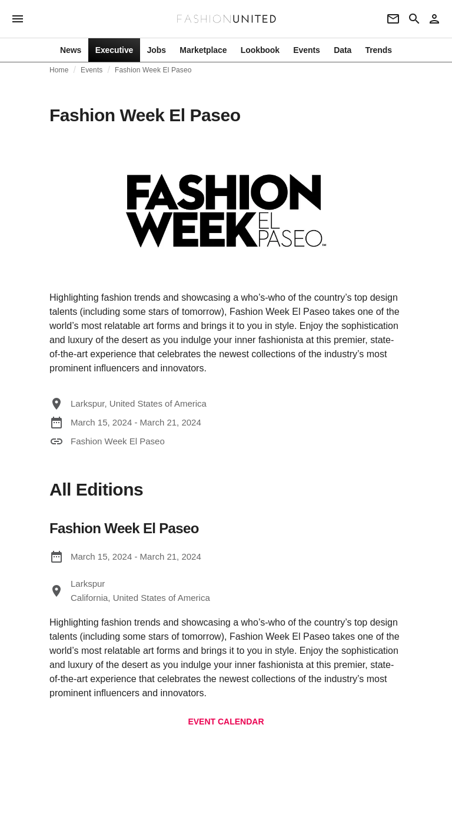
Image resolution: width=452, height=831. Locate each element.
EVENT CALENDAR (226, 721)
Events (92, 70)
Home (59, 70)
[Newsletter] (393, 19)
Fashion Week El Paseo (153, 70)
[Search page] (414, 19)
